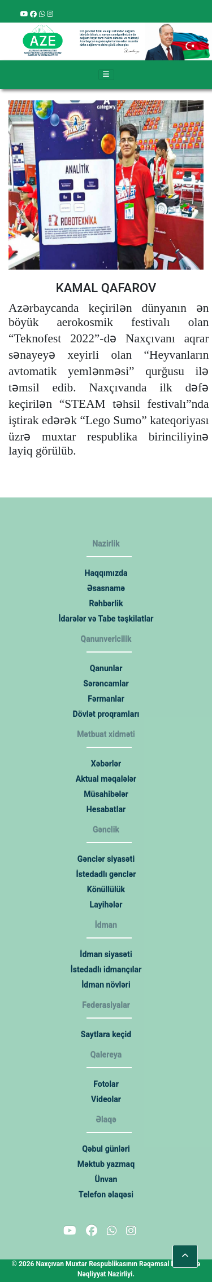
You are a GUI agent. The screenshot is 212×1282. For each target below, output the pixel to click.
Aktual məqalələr (106, 778)
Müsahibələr (106, 794)
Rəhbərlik (106, 603)
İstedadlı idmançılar (106, 969)
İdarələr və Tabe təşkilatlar (106, 618)
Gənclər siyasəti (105, 859)
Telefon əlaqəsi (106, 1194)
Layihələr (106, 904)
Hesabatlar (106, 809)
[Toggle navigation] (106, 75)
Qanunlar (106, 668)
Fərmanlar (106, 698)
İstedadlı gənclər (106, 874)
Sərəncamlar (106, 683)
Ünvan (106, 1179)
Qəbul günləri (106, 1148)
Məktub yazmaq (105, 1164)
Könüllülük (106, 889)
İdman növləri (106, 984)
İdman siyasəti (106, 954)
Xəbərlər (106, 763)
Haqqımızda (106, 573)
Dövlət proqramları (106, 714)
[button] (185, 1256)
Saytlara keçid (106, 1034)
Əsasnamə (106, 588)
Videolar (106, 1099)
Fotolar (105, 1084)
